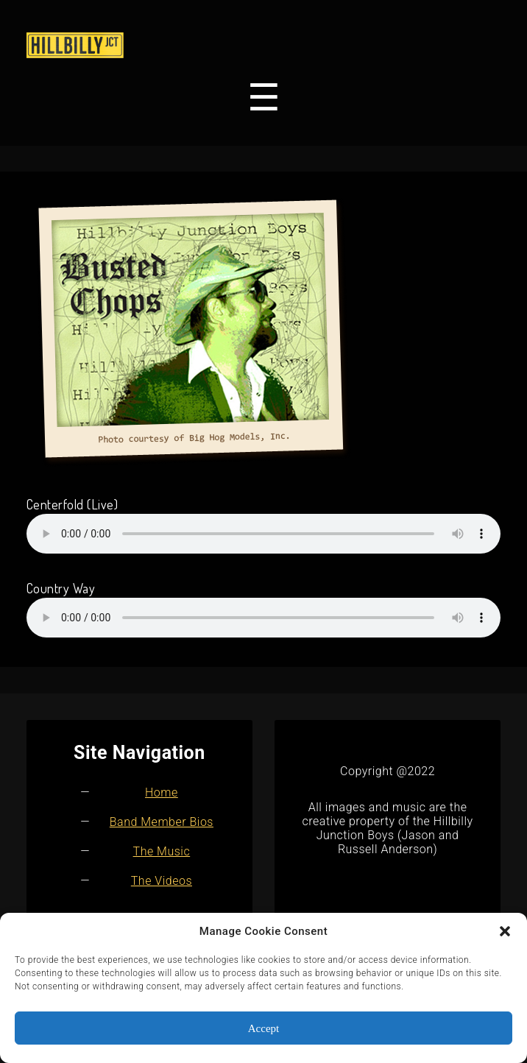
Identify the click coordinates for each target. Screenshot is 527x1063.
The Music (162, 851)
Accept (263, 1028)
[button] (505, 931)
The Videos (161, 881)
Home (161, 792)
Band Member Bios (161, 822)
